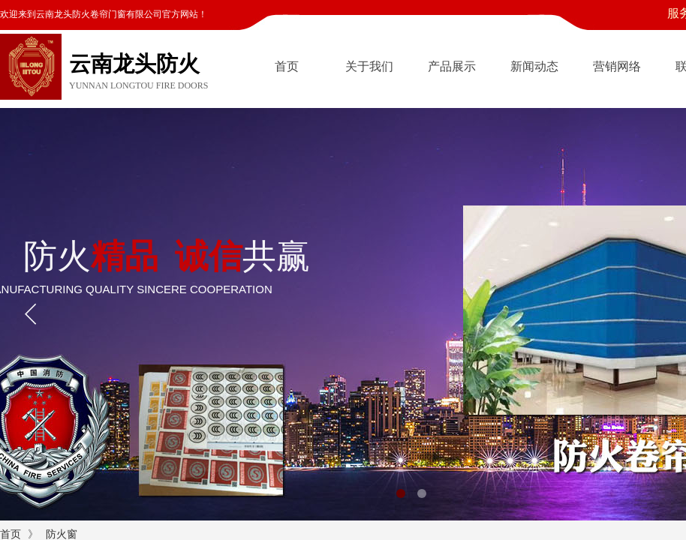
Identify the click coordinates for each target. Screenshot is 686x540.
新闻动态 (534, 66)
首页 (287, 66)
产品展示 (452, 66)
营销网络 (617, 66)
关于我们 (369, 66)
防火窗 (61, 534)
